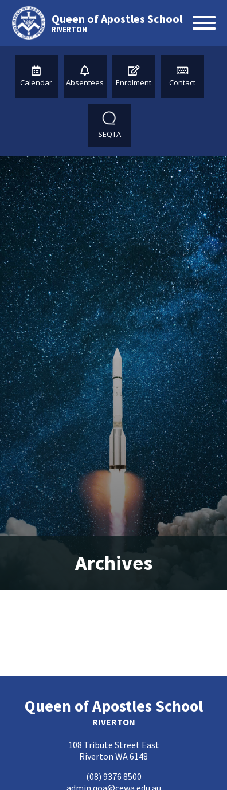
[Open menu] (204, 23)
